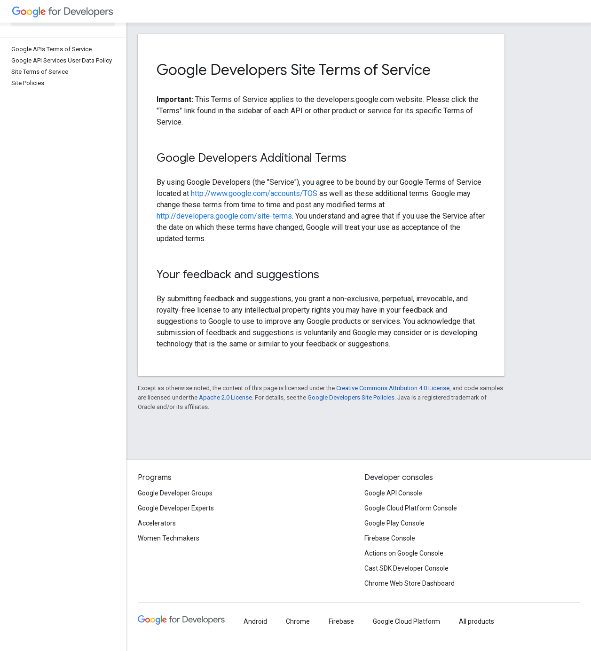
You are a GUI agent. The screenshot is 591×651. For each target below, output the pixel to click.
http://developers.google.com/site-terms (224, 216)
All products (476, 621)
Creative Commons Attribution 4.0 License (392, 388)
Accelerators (157, 523)
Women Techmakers (168, 538)
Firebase (341, 621)
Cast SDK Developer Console (406, 568)
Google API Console (393, 493)
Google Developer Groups (175, 493)
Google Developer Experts (176, 508)
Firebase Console (389, 538)
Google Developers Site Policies (350, 397)
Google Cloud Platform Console (410, 508)
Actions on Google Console (403, 553)
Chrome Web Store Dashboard (409, 583)
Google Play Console (394, 523)
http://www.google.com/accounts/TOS (254, 193)
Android (255, 621)
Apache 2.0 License (225, 397)
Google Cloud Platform (406, 621)
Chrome (298, 621)
